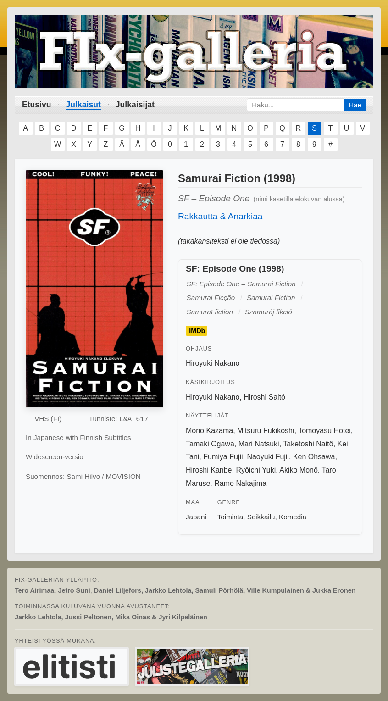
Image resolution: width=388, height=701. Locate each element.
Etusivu (36, 104)
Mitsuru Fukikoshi (265, 430)
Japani (196, 517)
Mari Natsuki (258, 444)
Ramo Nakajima (240, 483)
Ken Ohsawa (314, 457)
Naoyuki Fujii (268, 457)
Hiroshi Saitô (264, 397)
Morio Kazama (209, 430)
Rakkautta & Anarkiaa (220, 216)
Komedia (292, 517)
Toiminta (230, 517)
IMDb (197, 330)
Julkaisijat (135, 104)
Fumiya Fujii (223, 457)
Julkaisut (83, 104)
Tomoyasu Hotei (324, 430)
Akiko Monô (298, 470)
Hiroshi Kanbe (209, 470)
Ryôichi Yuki (256, 470)
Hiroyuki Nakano (212, 363)
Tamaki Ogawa (210, 444)
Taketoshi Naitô (308, 444)
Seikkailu (261, 517)
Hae (355, 105)
